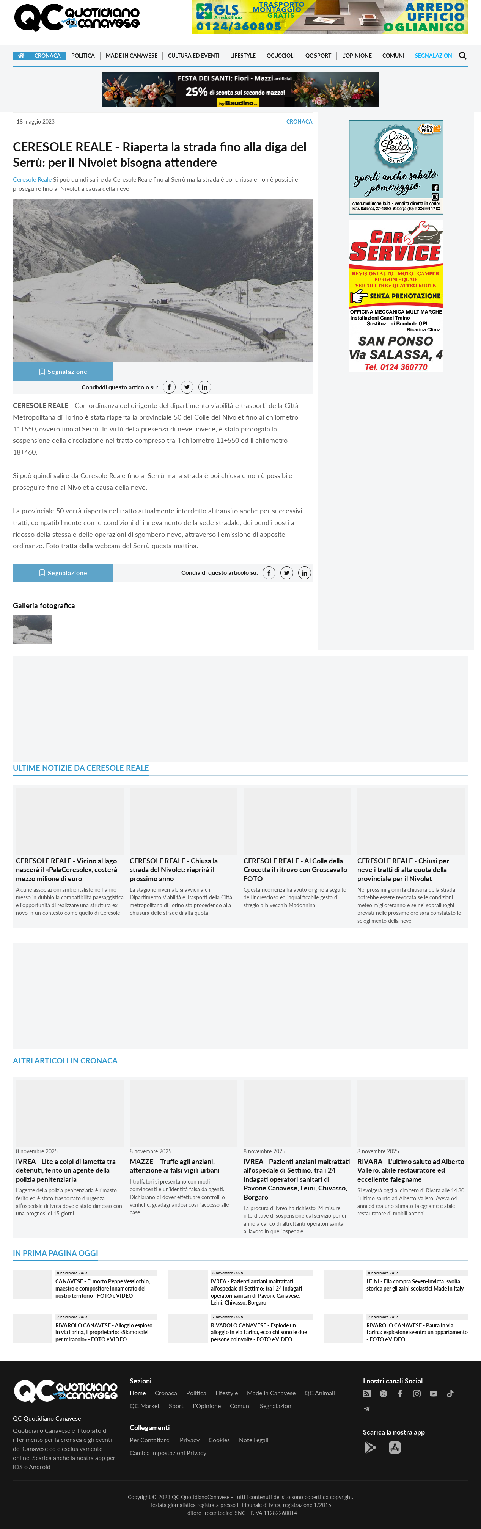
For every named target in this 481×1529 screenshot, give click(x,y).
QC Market (145, 1405)
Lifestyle (243, 55)
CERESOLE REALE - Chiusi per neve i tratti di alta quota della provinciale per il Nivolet (403, 869)
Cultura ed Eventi (194, 55)
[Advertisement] (396, 431)
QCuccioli (281, 55)
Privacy (190, 1439)
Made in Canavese (131, 55)
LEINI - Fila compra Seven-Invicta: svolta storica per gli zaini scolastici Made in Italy (415, 1285)
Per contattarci (150, 1439)
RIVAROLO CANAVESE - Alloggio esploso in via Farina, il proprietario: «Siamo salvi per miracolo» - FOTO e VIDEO (103, 1332)
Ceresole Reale (32, 179)
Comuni (393, 55)
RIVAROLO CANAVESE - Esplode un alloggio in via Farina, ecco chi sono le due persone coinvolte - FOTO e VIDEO (259, 1332)
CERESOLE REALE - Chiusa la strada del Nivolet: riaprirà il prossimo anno (174, 869)
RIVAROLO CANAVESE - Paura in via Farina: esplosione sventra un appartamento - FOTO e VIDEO (417, 1332)
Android (39, 1466)
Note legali (254, 1439)
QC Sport (318, 55)
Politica (83, 55)
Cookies (219, 1439)
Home (138, 1392)
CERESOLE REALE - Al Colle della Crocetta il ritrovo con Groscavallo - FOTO (297, 869)
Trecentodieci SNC (224, 1513)
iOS (18, 1466)
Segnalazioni (434, 55)
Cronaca (48, 55)
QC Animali (320, 1392)
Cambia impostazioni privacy (168, 1452)
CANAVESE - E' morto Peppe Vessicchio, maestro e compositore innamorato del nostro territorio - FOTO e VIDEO (102, 1288)
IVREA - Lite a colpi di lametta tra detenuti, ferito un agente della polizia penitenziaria (66, 1170)
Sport (176, 1405)
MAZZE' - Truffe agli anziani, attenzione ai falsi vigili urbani (175, 1165)
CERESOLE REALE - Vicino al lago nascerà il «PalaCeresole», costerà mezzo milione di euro (66, 869)
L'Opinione (357, 55)
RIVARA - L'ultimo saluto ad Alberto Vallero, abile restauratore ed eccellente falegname (410, 1170)
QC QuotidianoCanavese (200, 1497)
